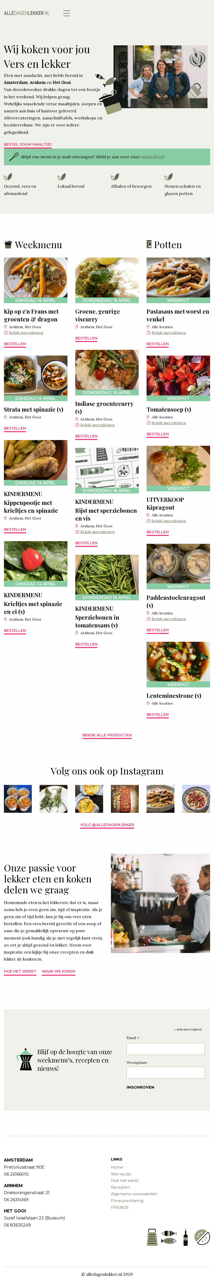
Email (133, 1038)
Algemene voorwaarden (134, 1194)
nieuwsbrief (152, 156)
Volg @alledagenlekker (107, 824)
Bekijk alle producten (107, 735)
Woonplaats (137, 1062)
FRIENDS (120, 1207)
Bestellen (15, 343)
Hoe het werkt (20, 971)
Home (117, 1167)
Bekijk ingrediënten (26, 332)
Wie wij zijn (121, 1174)
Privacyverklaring (127, 1200)
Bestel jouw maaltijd (28, 144)
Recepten (120, 1187)
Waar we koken (58, 971)
